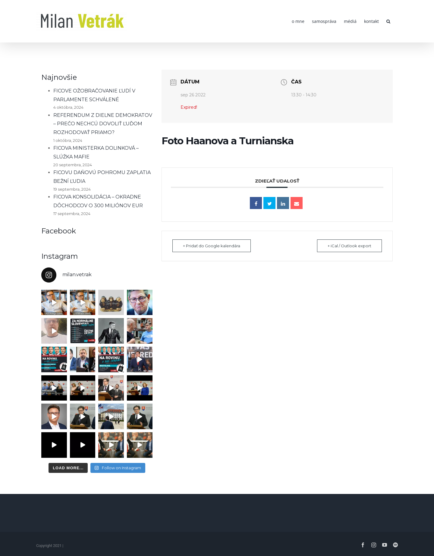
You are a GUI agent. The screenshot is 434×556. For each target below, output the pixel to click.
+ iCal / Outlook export (349, 245)
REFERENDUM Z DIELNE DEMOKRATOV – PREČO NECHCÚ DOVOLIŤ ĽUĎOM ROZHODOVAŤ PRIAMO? (102, 124)
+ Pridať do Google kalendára (211, 245)
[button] (388, 21)
